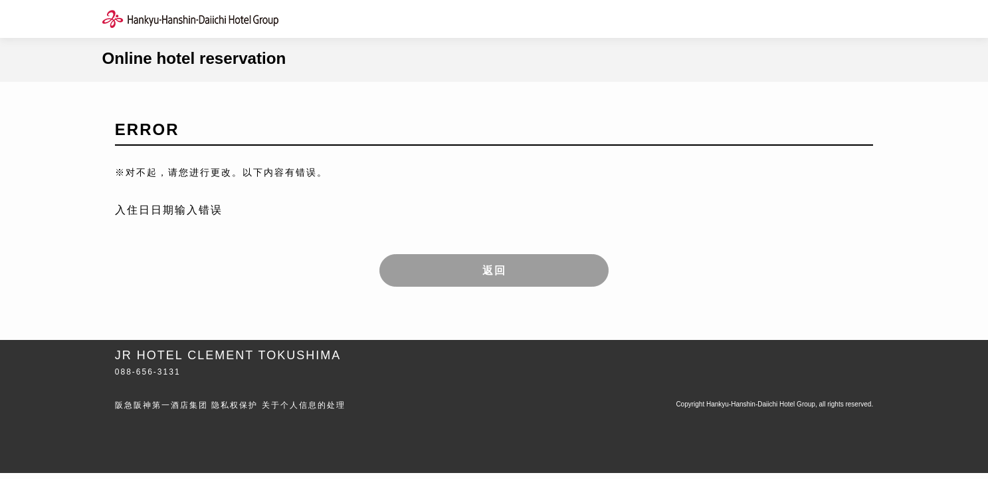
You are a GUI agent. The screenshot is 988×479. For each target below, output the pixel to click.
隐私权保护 (234, 405)
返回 (494, 270)
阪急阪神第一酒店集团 (161, 405)
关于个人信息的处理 (304, 405)
